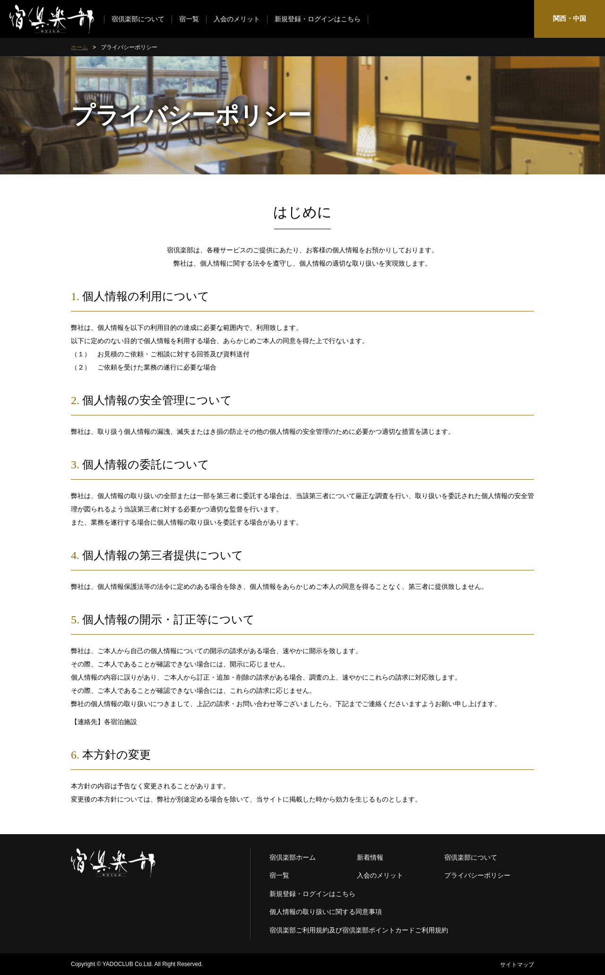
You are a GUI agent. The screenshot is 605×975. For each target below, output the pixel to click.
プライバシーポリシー (477, 875)
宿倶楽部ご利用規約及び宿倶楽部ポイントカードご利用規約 (358, 930)
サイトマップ (517, 964)
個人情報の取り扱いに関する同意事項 (325, 911)
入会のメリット (237, 19)
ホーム (79, 47)
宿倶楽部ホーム (292, 857)
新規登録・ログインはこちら (318, 19)
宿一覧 (189, 19)
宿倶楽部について (138, 19)
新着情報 (370, 857)
